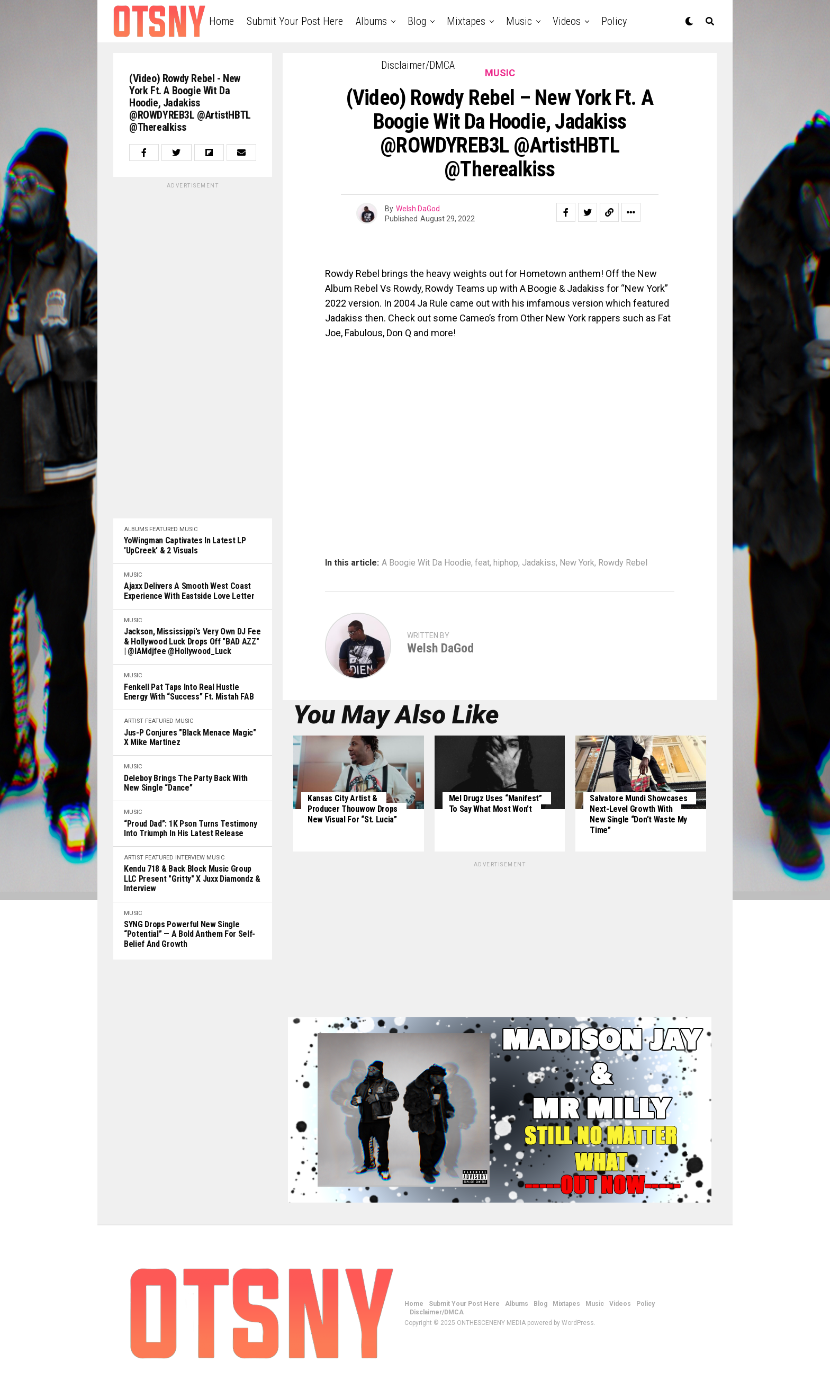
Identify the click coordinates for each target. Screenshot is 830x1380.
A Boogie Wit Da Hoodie (426, 563)
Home (221, 21)
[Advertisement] (192, 349)
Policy (614, 21)
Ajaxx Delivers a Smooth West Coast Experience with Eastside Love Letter (189, 591)
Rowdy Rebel (622, 563)
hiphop (505, 563)
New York (577, 563)
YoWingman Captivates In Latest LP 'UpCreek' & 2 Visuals (185, 545)
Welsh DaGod (418, 208)
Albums (371, 21)
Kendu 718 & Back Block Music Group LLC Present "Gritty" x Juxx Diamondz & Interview (192, 878)
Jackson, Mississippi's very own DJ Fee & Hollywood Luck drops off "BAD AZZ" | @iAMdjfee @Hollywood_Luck (192, 641)
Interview (190, 857)
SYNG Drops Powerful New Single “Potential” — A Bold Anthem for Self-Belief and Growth (189, 934)
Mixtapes (466, 21)
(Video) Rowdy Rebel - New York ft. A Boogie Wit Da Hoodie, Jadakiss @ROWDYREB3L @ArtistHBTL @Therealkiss (190, 103)
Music (519, 21)
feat (482, 563)
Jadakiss (539, 563)
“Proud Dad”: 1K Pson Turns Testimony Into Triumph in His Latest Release (190, 828)
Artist (133, 721)
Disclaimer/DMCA (418, 65)
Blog (417, 21)
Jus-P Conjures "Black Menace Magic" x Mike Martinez (190, 737)
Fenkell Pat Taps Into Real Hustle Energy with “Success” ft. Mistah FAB (189, 692)
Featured (163, 529)
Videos (567, 21)
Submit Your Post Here (295, 21)
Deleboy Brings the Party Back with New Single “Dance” (186, 783)
